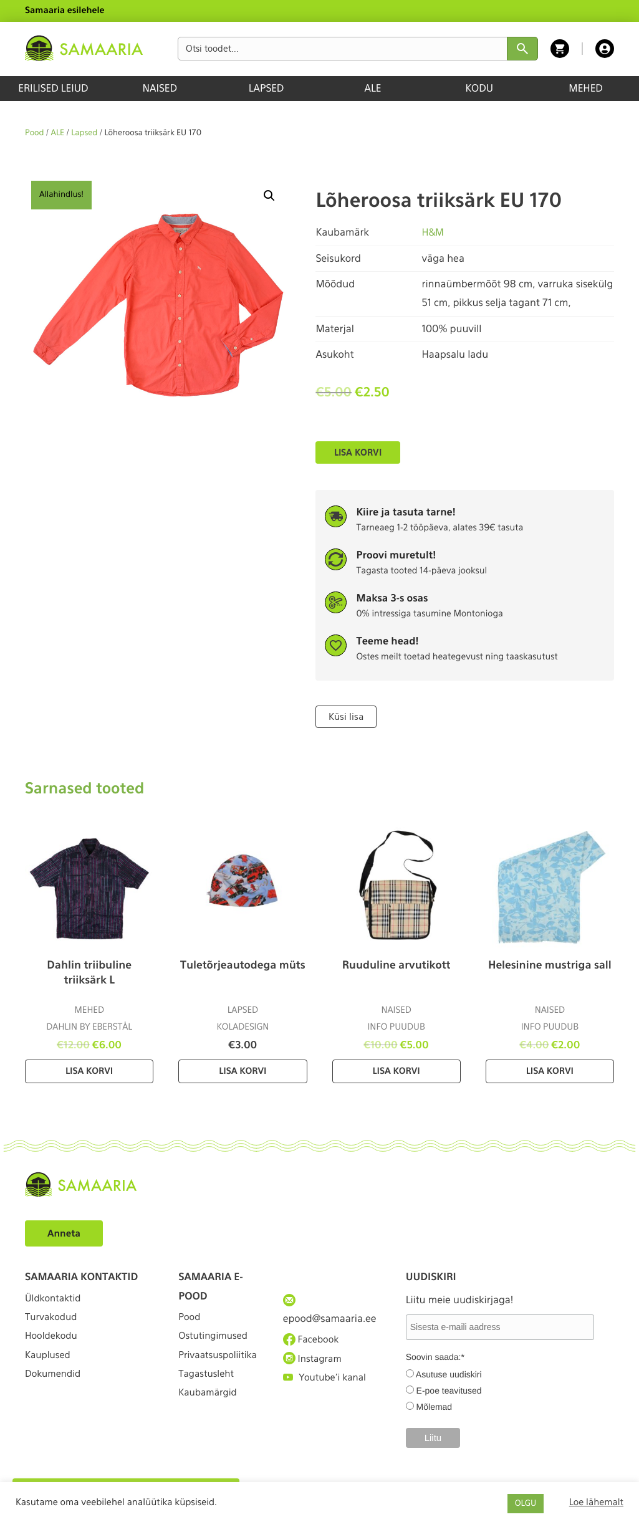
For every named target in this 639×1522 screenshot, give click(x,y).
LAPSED (266, 88)
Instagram (314, 1363)
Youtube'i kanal (327, 1386)
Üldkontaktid (55, 1298)
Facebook (312, 1340)
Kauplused (49, 1366)
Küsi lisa (345, 716)
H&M (432, 232)
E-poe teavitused (449, 1390)
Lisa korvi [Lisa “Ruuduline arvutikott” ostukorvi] (396, 1071)
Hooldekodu (53, 1344)
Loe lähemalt (596, 1502)
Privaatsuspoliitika (217, 1372)
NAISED (160, 88)
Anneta (65, 1232)
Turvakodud (53, 1322)
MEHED (586, 88)
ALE (373, 88)
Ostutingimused (215, 1340)
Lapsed (84, 133)
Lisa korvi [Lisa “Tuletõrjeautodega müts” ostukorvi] (242, 1071)
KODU (479, 88)
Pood (34, 133)
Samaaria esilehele (65, 11)
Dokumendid (55, 1389)
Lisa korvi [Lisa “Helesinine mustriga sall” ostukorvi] (550, 1071)
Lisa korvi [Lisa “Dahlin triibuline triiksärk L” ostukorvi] (89, 1071)
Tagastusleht (208, 1404)
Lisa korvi (358, 452)
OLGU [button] (525, 1503)
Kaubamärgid (209, 1427)
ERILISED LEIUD (53, 88)
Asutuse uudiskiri (449, 1374)
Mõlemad (434, 1406)
